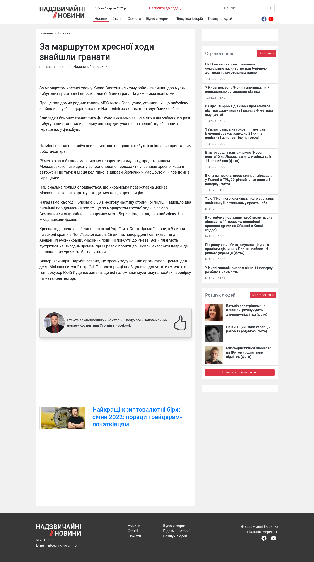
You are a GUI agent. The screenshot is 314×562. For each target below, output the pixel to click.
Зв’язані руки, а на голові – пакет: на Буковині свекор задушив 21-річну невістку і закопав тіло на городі (235, 133)
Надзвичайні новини (90, 67)
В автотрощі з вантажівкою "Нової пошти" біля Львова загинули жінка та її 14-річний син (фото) (238, 156)
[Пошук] (243, 8)
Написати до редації (166, 8)
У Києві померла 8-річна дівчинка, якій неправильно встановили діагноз (237, 89)
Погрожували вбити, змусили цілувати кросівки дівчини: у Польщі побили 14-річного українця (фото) (237, 249)
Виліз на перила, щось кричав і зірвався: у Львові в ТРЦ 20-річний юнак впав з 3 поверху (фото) (238, 180)
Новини (101, 19)
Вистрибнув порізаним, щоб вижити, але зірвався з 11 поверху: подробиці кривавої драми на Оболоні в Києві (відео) (238, 223)
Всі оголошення (263, 295)
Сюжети (134, 19)
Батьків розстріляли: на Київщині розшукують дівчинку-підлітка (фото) (246, 310)
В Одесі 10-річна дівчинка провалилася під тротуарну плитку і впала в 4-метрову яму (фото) (239, 110)
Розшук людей (220, 19)
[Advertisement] (115, 371)
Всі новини (266, 53)
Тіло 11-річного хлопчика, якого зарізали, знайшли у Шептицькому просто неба (239, 200)
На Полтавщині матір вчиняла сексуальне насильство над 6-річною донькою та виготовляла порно (236, 68)
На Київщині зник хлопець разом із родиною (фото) (248, 329)
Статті (117, 19)
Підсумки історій (189, 19)
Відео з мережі (158, 19)
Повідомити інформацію (239, 372)
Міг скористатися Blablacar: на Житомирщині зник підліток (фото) (248, 352)
